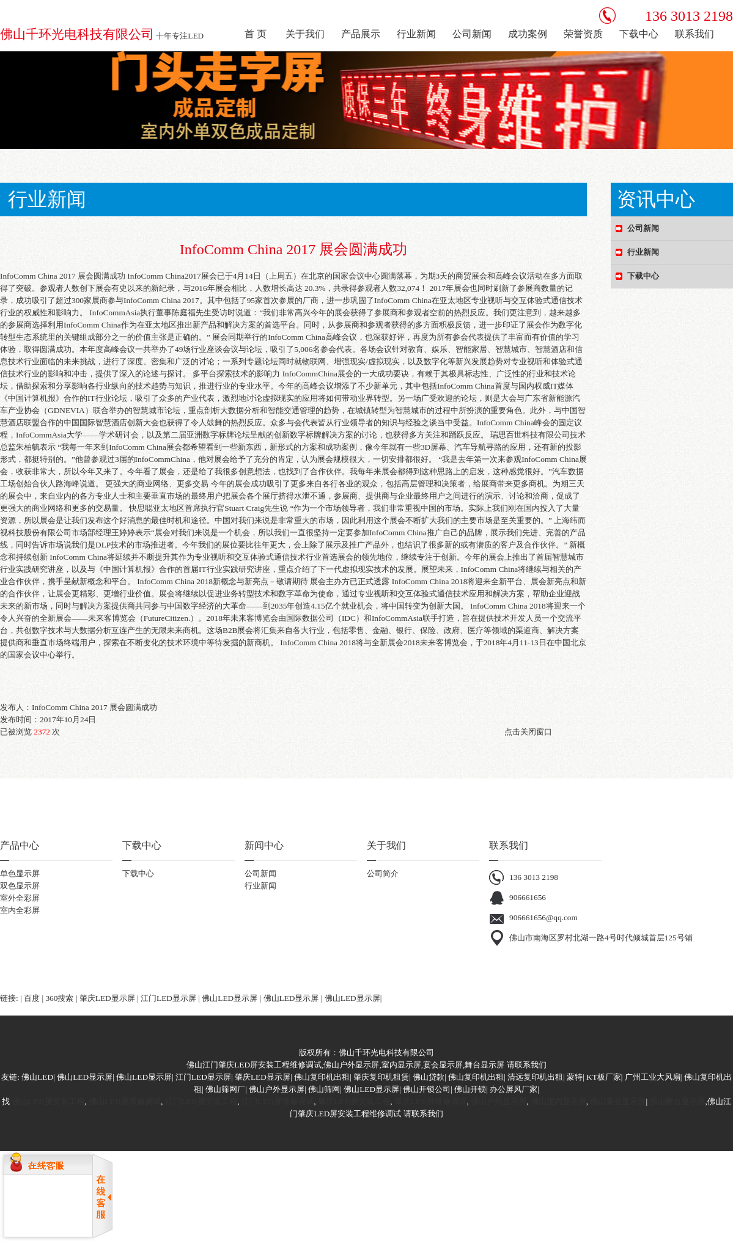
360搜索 (59, 998)
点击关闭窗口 (528, 731)
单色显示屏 (20, 873)
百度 (32, 998)
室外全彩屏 (20, 897)
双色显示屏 (20, 885)
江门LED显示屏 (168, 998)
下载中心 (138, 873)
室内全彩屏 (20, 910)
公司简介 (383, 873)
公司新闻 (260, 873)
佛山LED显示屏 (229, 998)
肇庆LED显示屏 (107, 998)
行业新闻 (260, 885)
